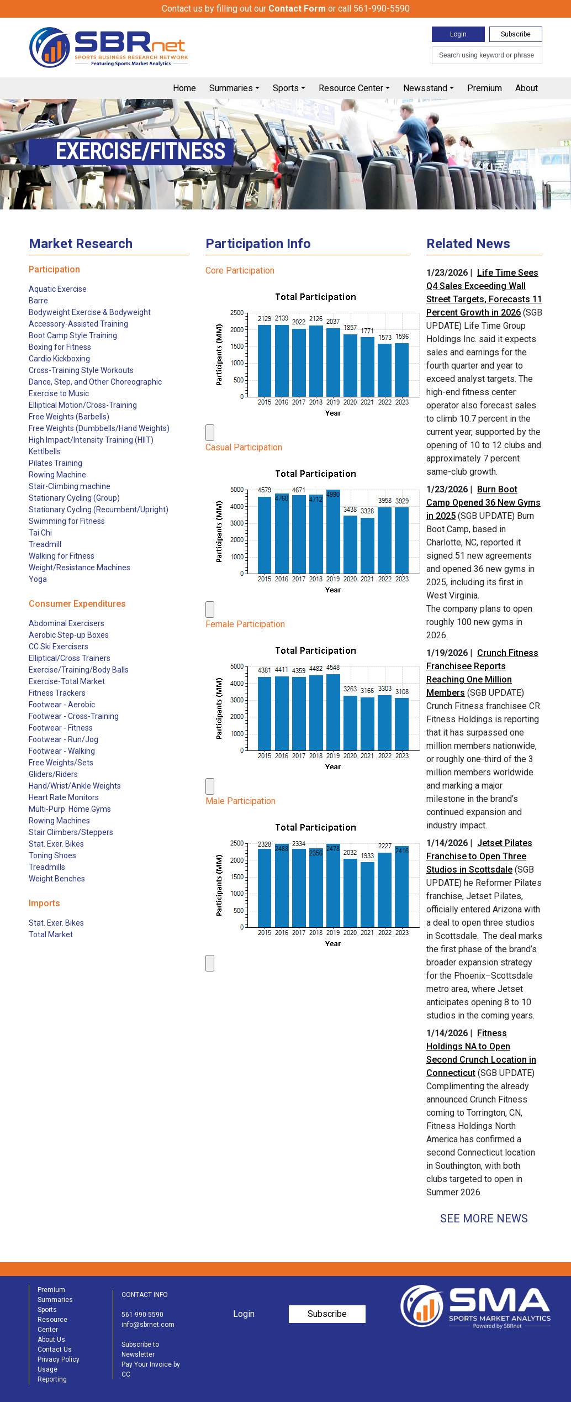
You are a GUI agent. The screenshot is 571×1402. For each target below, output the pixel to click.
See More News (484, 1218)
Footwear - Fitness (61, 727)
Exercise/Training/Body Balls (79, 669)
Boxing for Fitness (60, 347)
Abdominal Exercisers (66, 623)
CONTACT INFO (144, 1295)
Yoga (38, 579)
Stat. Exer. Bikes (56, 843)
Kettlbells (45, 451)
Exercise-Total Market (67, 681)
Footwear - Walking (62, 751)
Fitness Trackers (57, 693)
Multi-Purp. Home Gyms (70, 809)
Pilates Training (55, 463)
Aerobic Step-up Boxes (69, 635)
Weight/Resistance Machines (79, 567)
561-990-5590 (142, 1315)
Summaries (231, 88)
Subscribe (516, 34)
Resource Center (351, 88)
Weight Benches (57, 878)
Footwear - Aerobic (62, 704)
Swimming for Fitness (67, 521)
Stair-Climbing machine (69, 486)
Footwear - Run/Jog (63, 739)
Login (458, 34)
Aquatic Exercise (58, 289)
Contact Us (55, 1349)
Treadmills (47, 867)
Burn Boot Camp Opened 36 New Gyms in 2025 (483, 502)
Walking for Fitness (61, 556)
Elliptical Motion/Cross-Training (83, 405)
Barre (38, 300)
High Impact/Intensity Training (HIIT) (91, 439)
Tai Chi (40, 532)
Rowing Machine (57, 474)
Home (184, 88)
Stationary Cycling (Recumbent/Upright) (98, 509)
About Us (51, 1339)
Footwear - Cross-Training (74, 716)
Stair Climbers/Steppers (71, 832)
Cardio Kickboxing (59, 358)
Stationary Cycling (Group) (74, 497)
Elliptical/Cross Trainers (69, 658)
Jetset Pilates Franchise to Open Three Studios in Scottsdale (479, 856)
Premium (484, 88)
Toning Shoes (52, 855)
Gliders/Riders (53, 774)
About (526, 88)
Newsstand (425, 88)
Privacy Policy (59, 1359)
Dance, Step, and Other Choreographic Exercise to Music (95, 387)
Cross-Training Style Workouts (81, 370)
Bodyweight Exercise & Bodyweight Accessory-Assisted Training (90, 318)
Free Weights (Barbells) (69, 416)
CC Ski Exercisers (58, 646)
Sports (286, 88)
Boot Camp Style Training (73, 335)
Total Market (51, 934)
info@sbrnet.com (148, 1325)
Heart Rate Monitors (64, 797)
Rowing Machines (59, 820)
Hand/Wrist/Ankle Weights (75, 785)
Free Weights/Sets (61, 762)
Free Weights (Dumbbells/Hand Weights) (99, 428)
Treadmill (45, 544)
